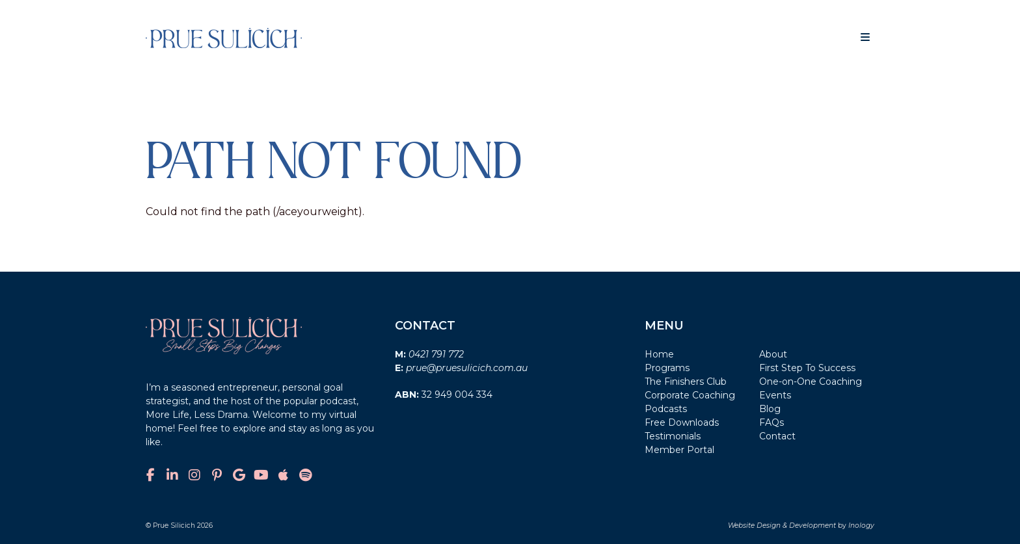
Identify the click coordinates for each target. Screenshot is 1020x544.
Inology (861, 525)
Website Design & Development (782, 525)
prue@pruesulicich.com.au (467, 368)
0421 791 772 (436, 354)
